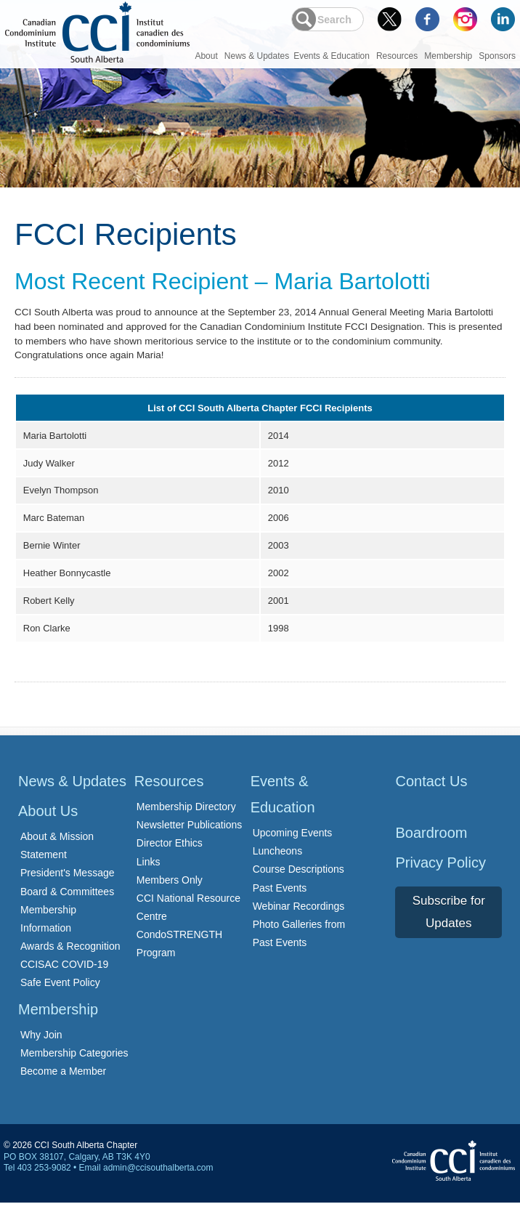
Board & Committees (67, 916)
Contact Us (431, 807)
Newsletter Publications (190, 850)
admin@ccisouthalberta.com (158, 1193)
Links (149, 886)
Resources (397, 56)
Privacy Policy (440, 888)
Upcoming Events (293, 858)
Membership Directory (186, 832)
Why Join (41, 1059)
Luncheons (278, 876)
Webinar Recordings (299, 931)
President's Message (67, 898)
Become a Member (63, 1096)
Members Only (170, 904)
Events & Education (331, 56)
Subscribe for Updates (449, 937)
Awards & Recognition (70, 971)
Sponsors (497, 56)
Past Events (280, 912)
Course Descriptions (298, 894)
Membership (448, 56)
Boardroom (431, 858)
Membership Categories (74, 1077)
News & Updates (256, 56)
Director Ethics (170, 868)
